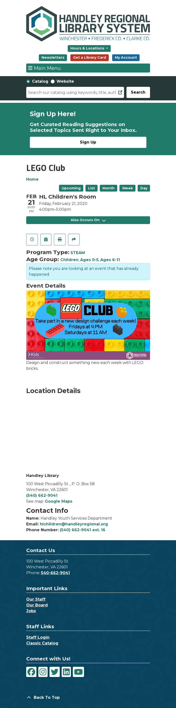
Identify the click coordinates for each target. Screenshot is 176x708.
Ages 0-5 (89, 259)
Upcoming (71, 188)
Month (108, 188)
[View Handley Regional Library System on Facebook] (31, 672)
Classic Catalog (42, 643)
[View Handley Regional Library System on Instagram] (43, 672)
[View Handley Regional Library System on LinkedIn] (66, 672)
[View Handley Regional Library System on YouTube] (78, 672)
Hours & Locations (87, 48)
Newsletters (53, 57)
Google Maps (58, 501)
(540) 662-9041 (42, 495)
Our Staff (35, 599)
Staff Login (38, 637)
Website (65, 81)
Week (127, 188)
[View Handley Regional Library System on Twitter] (55, 672)
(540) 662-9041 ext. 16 (82, 530)
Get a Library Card (89, 57)
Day (143, 188)
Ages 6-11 (110, 259)
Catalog (40, 81)
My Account (126, 57)
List (91, 188)
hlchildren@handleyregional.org (74, 524)
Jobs (31, 611)
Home (32, 179)
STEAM (77, 252)
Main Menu (44, 68)
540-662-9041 (55, 573)
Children (69, 259)
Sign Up (88, 142)
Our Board (37, 605)
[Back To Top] (88, 697)
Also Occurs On (88, 220)
